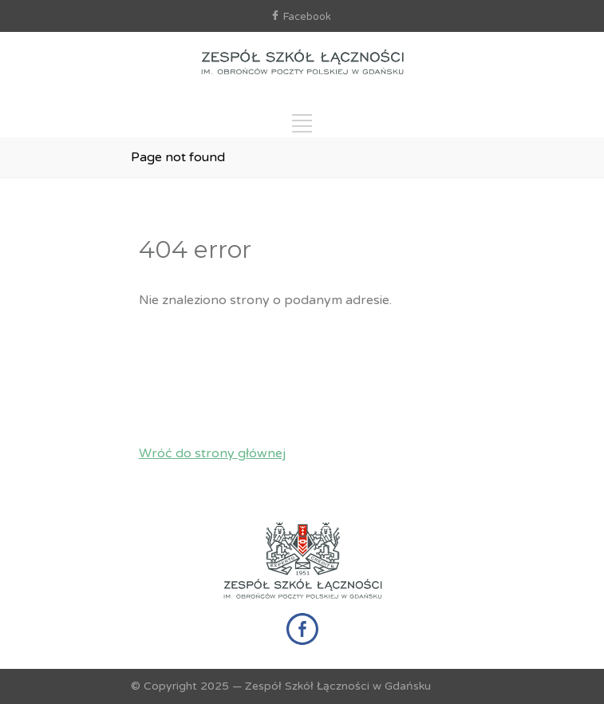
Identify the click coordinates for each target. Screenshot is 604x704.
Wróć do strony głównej (212, 453)
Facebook (307, 16)
